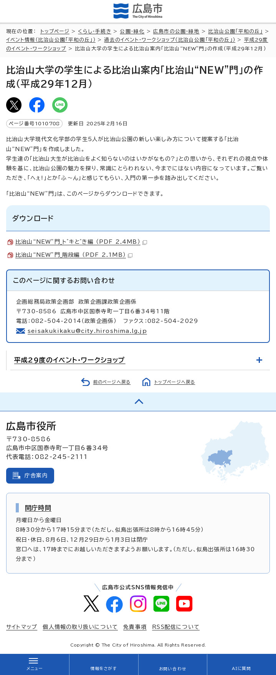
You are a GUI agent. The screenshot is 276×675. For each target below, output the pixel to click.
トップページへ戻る (174, 382)
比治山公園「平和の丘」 (235, 31)
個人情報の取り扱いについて (80, 627)
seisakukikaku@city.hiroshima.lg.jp (87, 331)
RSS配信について (176, 627)
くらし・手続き (94, 31)
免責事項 (135, 627)
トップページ (54, 31)
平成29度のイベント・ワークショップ (70, 360)
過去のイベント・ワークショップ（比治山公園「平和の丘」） (169, 39)
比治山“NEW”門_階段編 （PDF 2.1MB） (73, 255)
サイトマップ (21, 627)
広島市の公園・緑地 (176, 31)
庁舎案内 (36, 475)
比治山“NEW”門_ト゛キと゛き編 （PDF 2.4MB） (81, 241)
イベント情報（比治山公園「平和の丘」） (51, 39)
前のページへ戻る (112, 382)
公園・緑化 (132, 31)
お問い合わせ (172, 669)
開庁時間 (38, 508)
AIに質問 (241, 668)
